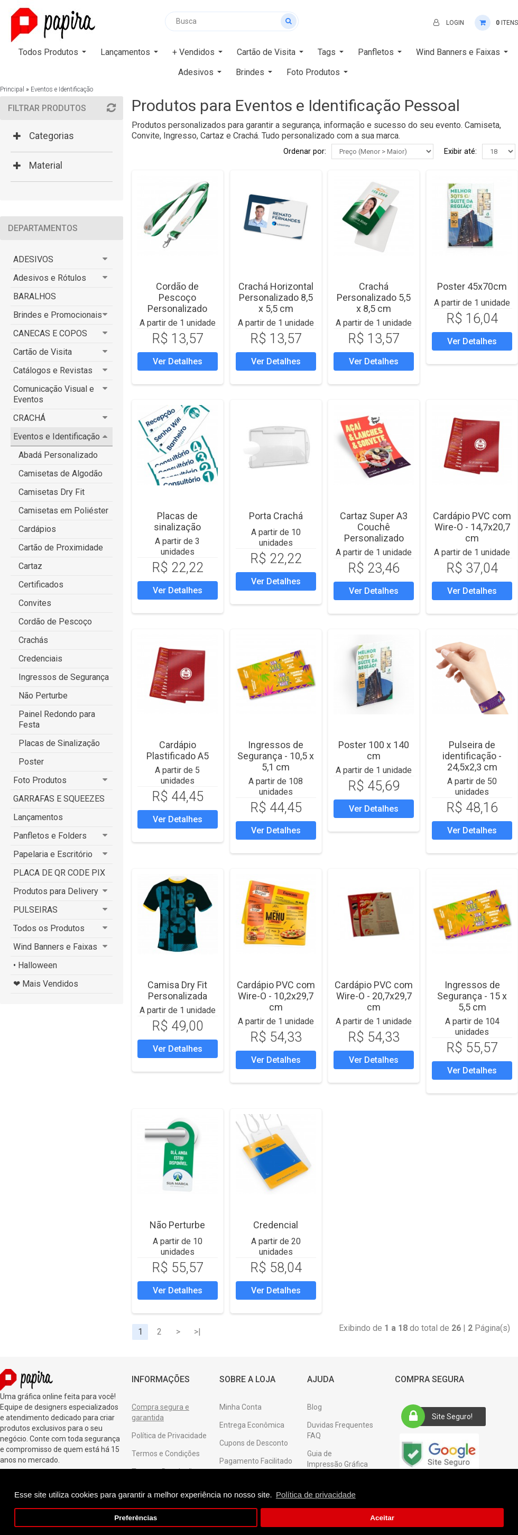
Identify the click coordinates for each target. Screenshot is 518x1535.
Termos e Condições (166, 1453)
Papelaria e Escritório (52, 854)
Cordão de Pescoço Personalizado (177, 297)
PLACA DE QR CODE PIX (59, 873)
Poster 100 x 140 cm (373, 750)
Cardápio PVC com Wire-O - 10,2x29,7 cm (276, 996)
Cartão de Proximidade (60, 548)
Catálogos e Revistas (52, 370)
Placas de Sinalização (59, 743)
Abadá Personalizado (58, 455)
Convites (34, 603)
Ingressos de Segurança (63, 677)
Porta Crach (276, 515)
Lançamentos (38, 817)
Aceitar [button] (382, 1518)
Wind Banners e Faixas (55, 947)
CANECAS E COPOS (50, 333)
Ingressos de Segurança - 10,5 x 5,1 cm (275, 756)
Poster (31, 762)
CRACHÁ (29, 418)
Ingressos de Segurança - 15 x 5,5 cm (472, 996)
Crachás (33, 640)
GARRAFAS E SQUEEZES (59, 799)
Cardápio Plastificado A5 (177, 750)
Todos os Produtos (49, 928)
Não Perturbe (43, 696)
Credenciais (40, 659)
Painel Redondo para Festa (56, 719)
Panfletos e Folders (50, 836)
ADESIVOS (33, 259)
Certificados (40, 585)
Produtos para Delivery (55, 891)
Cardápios (37, 529)
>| (197, 1332)
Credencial (275, 1224)
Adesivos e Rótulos (49, 278)
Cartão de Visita (42, 352)
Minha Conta (240, 1407)
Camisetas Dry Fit (51, 492)
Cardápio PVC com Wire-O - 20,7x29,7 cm (374, 996)
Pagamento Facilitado (255, 1461)
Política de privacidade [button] (316, 1494)
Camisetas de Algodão (60, 473)
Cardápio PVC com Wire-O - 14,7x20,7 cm (472, 527)
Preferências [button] (135, 1518)
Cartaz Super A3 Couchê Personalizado (374, 527)
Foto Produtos (40, 780)
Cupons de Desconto (253, 1443)
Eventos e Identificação (62, 89)
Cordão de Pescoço (55, 622)
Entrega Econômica (251, 1425)
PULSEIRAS (35, 910)
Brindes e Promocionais (57, 315)
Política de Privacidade (169, 1435)
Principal (12, 89)
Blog (314, 1407)
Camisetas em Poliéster (63, 510)
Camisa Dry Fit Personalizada (177, 990)
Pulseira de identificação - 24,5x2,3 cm (472, 756)
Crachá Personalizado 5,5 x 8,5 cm (374, 297)
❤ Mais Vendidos (45, 984)
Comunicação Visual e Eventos (53, 394)
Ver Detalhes (177, 361)
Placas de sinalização (177, 521)
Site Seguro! (440, 1416)
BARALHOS (34, 296)
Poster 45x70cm (472, 286)
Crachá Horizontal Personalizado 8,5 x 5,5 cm (275, 297)
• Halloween (35, 965)
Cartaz (30, 566)
